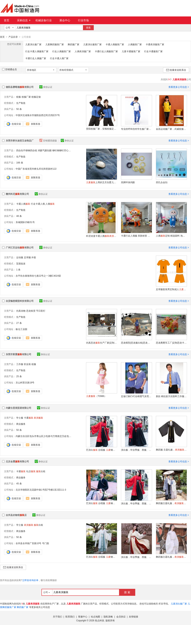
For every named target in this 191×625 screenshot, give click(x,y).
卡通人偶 (23, 203)
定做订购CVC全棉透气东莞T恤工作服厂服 (136, 396)
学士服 (19, 417)
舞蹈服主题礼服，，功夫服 (171, 503)
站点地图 (95, 616)
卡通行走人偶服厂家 (35, 58)
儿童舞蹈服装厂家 (54, 44)
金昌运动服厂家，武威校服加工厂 (171, 128)
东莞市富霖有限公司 (18, 354)
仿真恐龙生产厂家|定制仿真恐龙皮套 (101, 342)
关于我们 (57, 616)
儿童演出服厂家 (33, 44)
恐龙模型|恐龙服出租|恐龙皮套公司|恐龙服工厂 (136, 342)
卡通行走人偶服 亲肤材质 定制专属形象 (136, 235)
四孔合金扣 (161, 182)
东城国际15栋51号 (25, 222)
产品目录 (13, 37)
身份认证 (45, 86)
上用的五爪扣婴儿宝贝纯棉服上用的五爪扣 (101, 182)
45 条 (19, 483)
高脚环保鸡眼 (128, 182)
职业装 (27, 364)
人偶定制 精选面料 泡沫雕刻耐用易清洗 (171, 235)
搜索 (88, 27)
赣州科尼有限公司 (17, 193)
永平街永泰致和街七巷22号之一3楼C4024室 (38, 275)
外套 (33, 257)
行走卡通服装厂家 (153, 51)
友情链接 (133, 616)
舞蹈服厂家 (73, 44)
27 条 (19, 322)
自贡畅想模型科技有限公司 (20, 300)
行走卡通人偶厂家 (59, 58)
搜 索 (127, 592)
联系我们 (70, 616)
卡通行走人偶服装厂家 (106, 51)
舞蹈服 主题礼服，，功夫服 (171, 449)
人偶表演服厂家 (83, 51)
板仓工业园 (21, 329)
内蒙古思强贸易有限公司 (18, 407)
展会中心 (64, 20)
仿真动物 (20, 310)
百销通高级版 (48, 140)
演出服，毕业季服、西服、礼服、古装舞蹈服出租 (136, 449)
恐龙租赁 (30, 310)
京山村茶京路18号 (25, 382)
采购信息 (23, 20)
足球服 (27, 257)
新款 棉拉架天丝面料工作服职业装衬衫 (171, 396)
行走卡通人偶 (38, 203)
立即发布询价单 (30, 580)
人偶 (50, 203)
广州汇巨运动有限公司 (20, 247)
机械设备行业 (43, 20)
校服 (18, 96)
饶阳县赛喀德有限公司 (20, 86)
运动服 (19, 257)
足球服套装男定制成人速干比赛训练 (171, 289)
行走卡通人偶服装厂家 (36, 51)
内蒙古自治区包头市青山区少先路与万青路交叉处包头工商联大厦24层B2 (53, 436)
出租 (40, 471)
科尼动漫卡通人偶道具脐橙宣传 (101, 235)
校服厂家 (26, 96)
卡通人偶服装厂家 (115, 44)
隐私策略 (108, 616)
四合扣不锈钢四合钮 (26, 150)
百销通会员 (9, 69)
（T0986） (96, 396)
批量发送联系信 (176, 69)
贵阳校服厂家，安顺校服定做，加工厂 (101, 128)
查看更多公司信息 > (178, 86)
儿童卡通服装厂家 (131, 51)
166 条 (19, 162)
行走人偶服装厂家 (61, 51)
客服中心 (82, 616)
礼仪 (30, 471)
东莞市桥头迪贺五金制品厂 (20, 140)
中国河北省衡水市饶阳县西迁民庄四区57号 (38, 115)
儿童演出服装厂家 (92, 44)
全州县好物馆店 (16, 515)
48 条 (19, 216)
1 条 (18, 269)
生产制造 (20, 103)
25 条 (19, 376)
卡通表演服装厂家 (155, 44)
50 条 (19, 109)
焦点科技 (99, 620)
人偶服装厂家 (135, 44)
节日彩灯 (40, 310)
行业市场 (83, 20)
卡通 (28, 417)
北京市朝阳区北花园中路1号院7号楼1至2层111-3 (41, 489)
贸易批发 (20, 263)
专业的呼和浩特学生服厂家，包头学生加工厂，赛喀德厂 (136, 128)
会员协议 (121, 616)
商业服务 (20, 423)
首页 (6, 20)
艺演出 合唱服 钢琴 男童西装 (101, 449)
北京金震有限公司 (17, 461)
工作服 (19, 364)
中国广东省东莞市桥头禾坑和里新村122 (36, 168)
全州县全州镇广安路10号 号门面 (32, 543)
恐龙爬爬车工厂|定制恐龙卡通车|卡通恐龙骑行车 (171, 342)
